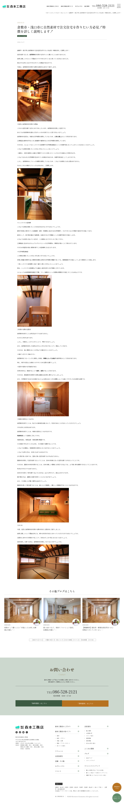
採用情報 (88, 745)
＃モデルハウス (48, 640)
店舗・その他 (59, 765)
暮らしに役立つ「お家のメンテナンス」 (97, 777)
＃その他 (75, 643)
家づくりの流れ (61, 750)
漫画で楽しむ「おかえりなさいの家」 (96, 779)
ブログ (86, 758)
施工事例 (86, 6)
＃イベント (49, 643)
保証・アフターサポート (63, 748)
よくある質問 (89, 753)
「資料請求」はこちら (85, 707)
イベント (58, 775)
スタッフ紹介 (89, 740)
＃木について (88, 640)
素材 (58, 740)
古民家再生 (59, 760)
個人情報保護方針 (60, 800)
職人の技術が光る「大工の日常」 (95, 774)
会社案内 (87, 731)
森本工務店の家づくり (67, 6)
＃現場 (62, 640)
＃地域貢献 (62, 643)
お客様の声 (89, 738)
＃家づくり (75, 640)
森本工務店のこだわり (53, 6)
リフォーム (59, 755)
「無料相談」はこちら (38, 707)
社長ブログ (89, 762)
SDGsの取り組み (90, 748)
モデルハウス (78, 6)
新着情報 (88, 743)
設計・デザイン (61, 743)
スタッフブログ (22, 36)
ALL (35, 640)
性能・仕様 (60, 745)
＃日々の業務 (35, 643)
